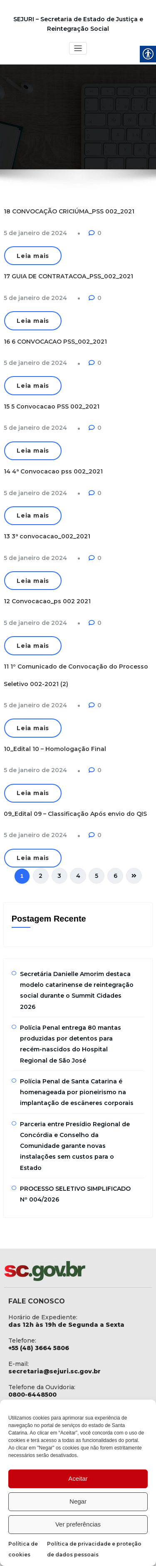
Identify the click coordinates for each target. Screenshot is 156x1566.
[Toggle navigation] (78, 48)
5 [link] (96, 875)
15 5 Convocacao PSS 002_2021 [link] (51, 406)
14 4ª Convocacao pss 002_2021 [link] (53, 471)
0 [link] (99, 233)
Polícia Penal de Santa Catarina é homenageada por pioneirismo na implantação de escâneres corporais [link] (77, 1091)
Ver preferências (78, 1524)
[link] (35, 233)
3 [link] (59, 875)
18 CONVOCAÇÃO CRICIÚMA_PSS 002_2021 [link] (69, 211)
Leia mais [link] (33, 256)
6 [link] (115, 875)
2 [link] (41, 875)
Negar (78, 1501)
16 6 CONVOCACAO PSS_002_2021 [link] (55, 341)
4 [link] (78, 875)
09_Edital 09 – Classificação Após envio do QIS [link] (75, 813)
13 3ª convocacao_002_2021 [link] (47, 536)
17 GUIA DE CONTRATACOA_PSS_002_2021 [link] (68, 276)
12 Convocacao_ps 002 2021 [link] (47, 601)
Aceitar (78, 1478)
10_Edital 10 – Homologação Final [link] (55, 748)
